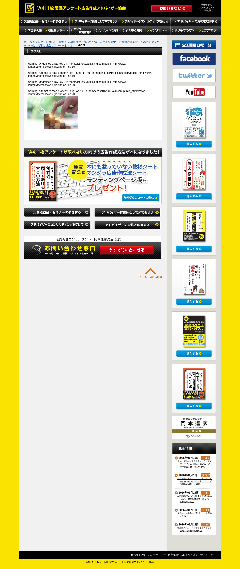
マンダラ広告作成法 (82, 30)
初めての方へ (183, 30)
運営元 (135, 554)
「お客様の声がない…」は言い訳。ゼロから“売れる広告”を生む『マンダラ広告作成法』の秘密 (194, 481)
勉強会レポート (56, 30)
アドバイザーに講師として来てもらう (94, 21)
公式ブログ (208, 30)
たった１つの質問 (107, 30)
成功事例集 (31, 30)
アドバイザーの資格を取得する (196, 21)
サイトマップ (207, 554)
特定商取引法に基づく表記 (183, 554)
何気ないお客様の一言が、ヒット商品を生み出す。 (194, 514)
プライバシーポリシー (153, 554)
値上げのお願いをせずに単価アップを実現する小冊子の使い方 (194, 529)
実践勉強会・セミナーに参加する (44, 21)
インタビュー (158, 30)
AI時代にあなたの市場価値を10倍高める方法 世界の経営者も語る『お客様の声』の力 (194, 499)
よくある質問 (132, 30)
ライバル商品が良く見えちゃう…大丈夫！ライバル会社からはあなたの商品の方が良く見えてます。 (194, 464)
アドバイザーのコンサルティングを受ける (145, 21)
